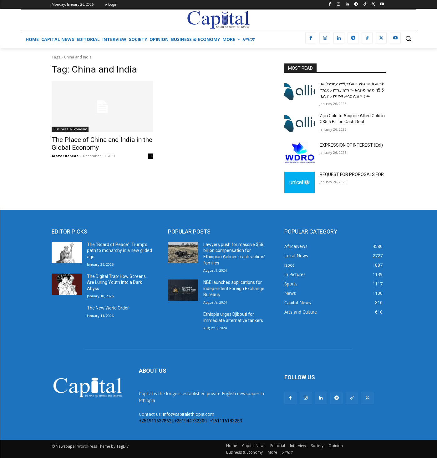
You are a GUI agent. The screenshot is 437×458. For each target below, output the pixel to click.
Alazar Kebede (65, 156)
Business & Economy (70, 129)
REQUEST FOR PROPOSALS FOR (352, 174)
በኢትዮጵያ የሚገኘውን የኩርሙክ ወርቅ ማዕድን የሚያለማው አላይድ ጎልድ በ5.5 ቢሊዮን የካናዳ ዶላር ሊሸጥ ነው (352, 89)
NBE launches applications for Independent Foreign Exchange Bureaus (233, 288)
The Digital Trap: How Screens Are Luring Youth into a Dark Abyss (116, 282)
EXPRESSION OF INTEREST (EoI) (351, 145)
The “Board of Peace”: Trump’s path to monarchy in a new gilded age (119, 250)
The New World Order (108, 307)
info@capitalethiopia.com (188, 414)
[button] (408, 38)
